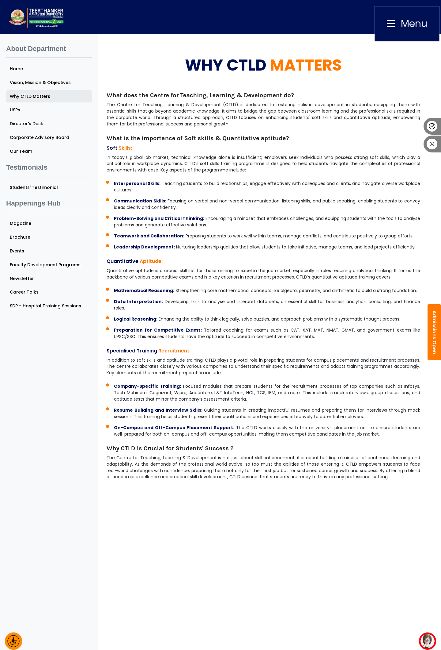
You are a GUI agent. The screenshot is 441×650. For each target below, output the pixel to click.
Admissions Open (434, 332)
